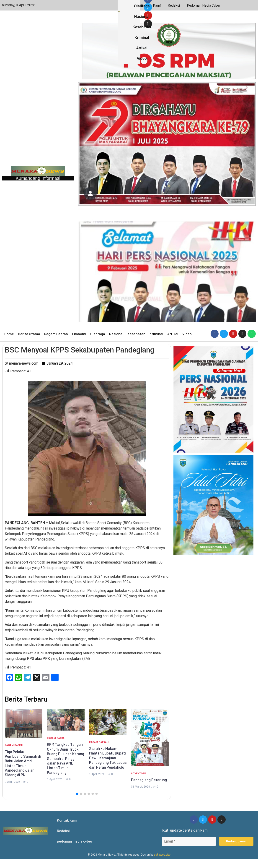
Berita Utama (29, 334)
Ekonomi (79, 334)
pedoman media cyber (203, 5)
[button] (77, 794)
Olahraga (97, 334)
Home (9, 334)
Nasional (116, 334)
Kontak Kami (151, 5)
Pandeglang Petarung (149, 779)
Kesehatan (136, 334)
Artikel (172, 334)
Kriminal (156, 334)
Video (187, 334)
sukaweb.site (162, 854)
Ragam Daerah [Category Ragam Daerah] (14, 745)
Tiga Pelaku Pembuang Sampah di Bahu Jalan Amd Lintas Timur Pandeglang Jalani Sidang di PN (23, 763)
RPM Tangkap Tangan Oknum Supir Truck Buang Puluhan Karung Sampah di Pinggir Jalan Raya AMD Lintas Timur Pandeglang (65, 758)
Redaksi (174, 5)
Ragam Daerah (56, 334)
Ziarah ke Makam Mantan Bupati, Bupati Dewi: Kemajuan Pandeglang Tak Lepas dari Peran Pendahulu (107, 757)
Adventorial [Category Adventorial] (139, 773)
